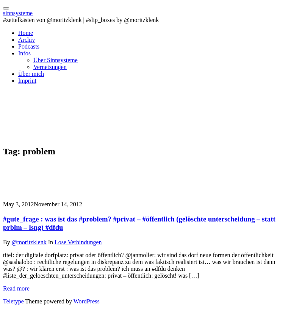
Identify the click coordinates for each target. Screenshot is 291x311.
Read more (16, 288)
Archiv (26, 39)
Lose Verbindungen (78, 242)
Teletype (13, 301)
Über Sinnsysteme (55, 60)
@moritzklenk (29, 242)
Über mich (31, 74)
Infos (24, 53)
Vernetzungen (50, 67)
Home (25, 33)
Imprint (27, 80)
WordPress (87, 301)
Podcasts (28, 46)
